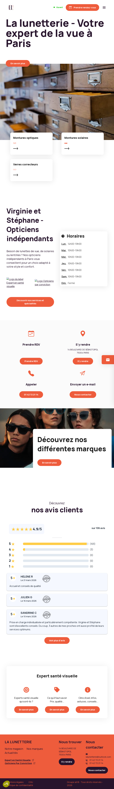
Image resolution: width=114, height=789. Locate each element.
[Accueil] (11, 7)
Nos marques (35, 749)
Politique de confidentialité (20, 785)
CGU (30, 782)
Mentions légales (15, 782)
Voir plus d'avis (57, 640)
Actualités (11, 753)
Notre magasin (14, 749)
